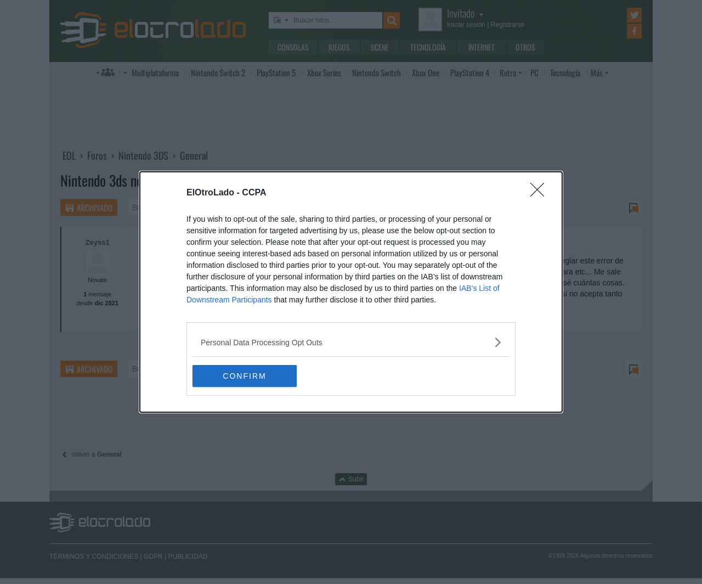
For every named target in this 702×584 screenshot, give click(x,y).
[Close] (540, 193)
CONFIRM (244, 375)
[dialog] (351, 292)
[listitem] (351, 342)
